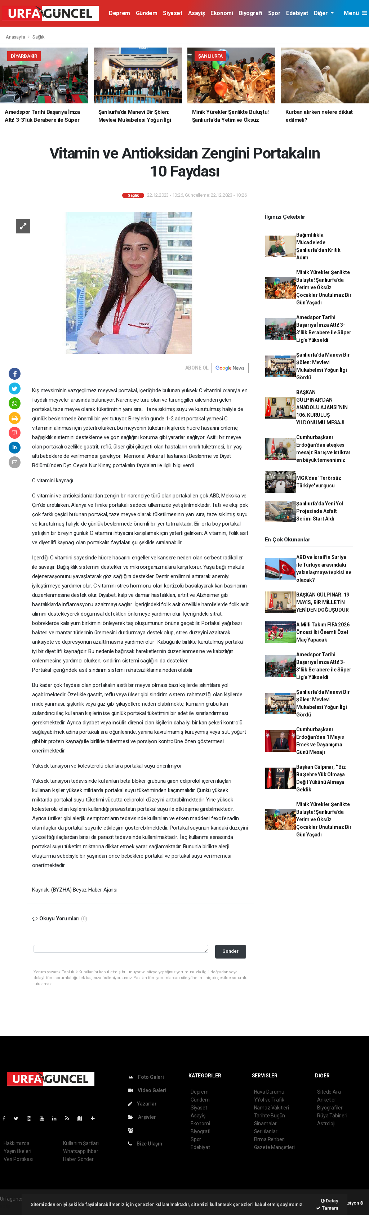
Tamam (327, 1208)
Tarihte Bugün (269, 1115)
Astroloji (326, 1123)
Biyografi (250, 13)
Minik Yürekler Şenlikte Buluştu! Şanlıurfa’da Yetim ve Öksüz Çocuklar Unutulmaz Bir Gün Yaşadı (324, 287)
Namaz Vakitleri (271, 1108)
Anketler (326, 1100)
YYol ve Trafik (269, 1100)
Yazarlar (142, 1104)
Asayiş (196, 13)
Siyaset (172, 13)
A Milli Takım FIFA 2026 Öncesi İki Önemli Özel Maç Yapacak (323, 632)
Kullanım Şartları (81, 1143)
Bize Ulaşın (145, 1144)
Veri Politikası (18, 1159)
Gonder (230, 951)
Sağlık (38, 37)
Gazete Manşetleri (274, 1147)
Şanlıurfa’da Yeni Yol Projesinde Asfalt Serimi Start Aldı (319, 511)
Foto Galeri (146, 1077)
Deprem (119, 13)
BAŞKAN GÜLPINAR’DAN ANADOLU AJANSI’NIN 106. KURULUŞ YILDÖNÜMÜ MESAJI (322, 407)
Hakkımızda (17, 1143)
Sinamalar (265, 1123)
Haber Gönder (78, 1159)
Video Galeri (147, 1090)
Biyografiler (330, 1108)
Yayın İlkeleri (17, 1151)
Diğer (321, 13)
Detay (329, 1200)
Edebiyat (297, 13)
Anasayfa (16, 37)
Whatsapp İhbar (80, 1151)
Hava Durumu (269, 1092)
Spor (274, 13)
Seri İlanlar (265, 1131)
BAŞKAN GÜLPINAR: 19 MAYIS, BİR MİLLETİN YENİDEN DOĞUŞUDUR (322, 602)
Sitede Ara (329, 1092)
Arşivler (142, 1117)
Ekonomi (221, 13)
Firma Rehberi (269, 1139)
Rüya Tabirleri (332, 1115)
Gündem (146, 13)
